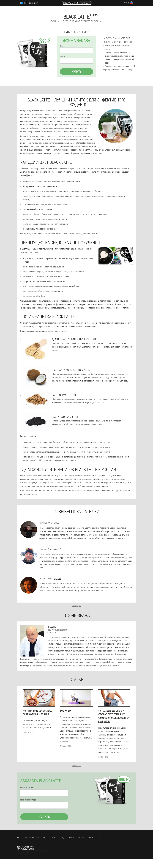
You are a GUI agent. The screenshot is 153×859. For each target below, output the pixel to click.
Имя (61, 46)
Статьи (71, 838)
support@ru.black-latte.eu (25, 849)
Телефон (63, 56)
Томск (56, 522)
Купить (76, 71)
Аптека (81, 838)
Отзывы (53, 838)
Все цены (102, 838)
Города (62, 838)
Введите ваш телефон (28, 800)
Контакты (91, 838)
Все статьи (76, 765)
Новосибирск (59, 548)
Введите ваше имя (27, 788)
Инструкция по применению (35, 838)
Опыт (19, 838)
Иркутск (57, 578)
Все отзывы (76, 606)
